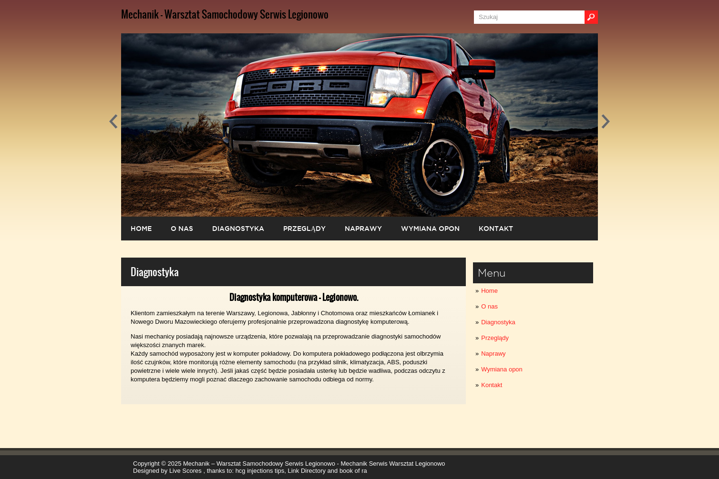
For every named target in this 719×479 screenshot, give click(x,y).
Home (489, 290)
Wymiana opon (502, 369)
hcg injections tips (260, 470)
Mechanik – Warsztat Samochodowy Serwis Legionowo (259, 463)
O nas (489, 306)
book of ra (353, 470)
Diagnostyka (498, 322)
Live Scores (186, 470)
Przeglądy (495, 337)
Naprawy (493, 353)
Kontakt (491, 385)
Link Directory (307, 470)
